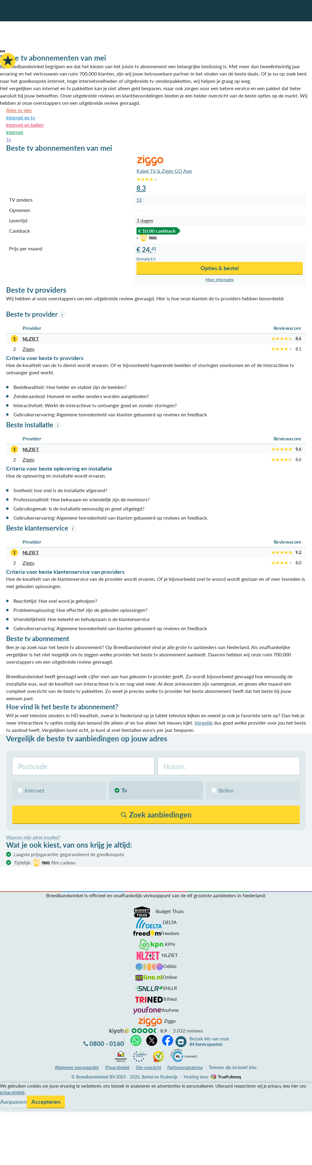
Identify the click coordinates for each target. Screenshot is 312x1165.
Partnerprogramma (185, 1067)
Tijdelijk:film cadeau (45, 863)
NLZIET (31, 338)
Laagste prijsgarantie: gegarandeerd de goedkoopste (69, 854)
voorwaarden (77, 1067)
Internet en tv (20, 117)
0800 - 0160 (107, 1043)
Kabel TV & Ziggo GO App (164, 171)
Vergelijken (11, 1086)
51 (139, 200)
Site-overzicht (148, 1067)
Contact (8, 1108)
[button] (2, 51)
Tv (8, 139)
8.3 (141, 188)
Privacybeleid (117, 1067)
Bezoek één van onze (209, 1041)
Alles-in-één (19, 110)
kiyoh (119, 1031)
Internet (14, 132)
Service (8, 1093)
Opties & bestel (219, 268)
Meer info (219, 279)
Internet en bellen (25, 125)
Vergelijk (203, 722)
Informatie (11, 1101)
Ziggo (28, 349)
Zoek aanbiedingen (28, 1156)
